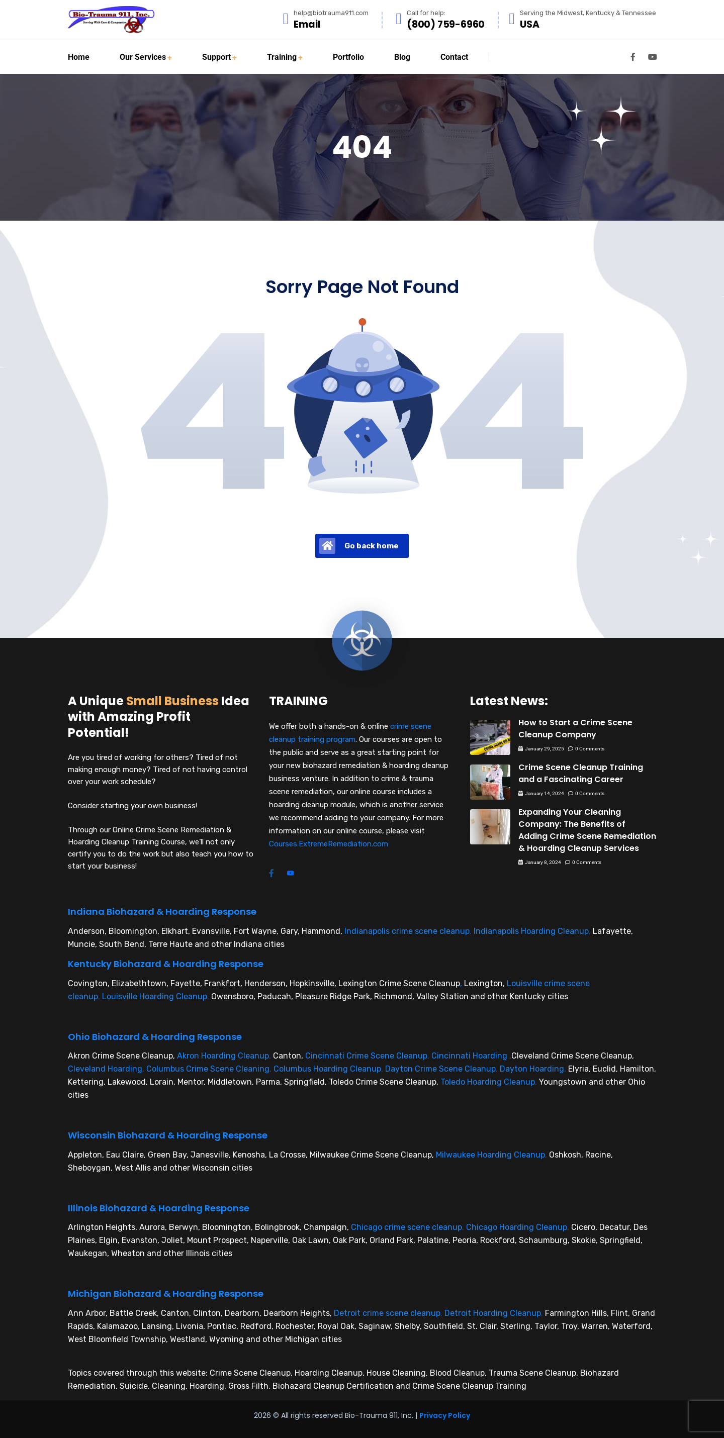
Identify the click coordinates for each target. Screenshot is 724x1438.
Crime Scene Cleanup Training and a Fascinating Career (580, 773)
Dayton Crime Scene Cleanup (440, 1069)
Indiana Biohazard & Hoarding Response (162, 911)
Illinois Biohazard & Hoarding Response (158, 1208)
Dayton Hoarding (532, 1069)
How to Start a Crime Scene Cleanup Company (575, 728)
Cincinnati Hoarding (469, 1056)
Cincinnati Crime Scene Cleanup (366, 1056)
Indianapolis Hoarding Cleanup (531, 931)
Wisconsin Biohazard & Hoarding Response (167, 1135)
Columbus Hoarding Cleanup (327, 1069)
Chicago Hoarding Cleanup (516, 1227)
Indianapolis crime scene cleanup (407, 931)
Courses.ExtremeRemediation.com (328, 843)
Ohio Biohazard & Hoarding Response (155, 1036)
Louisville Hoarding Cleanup (154, 996)
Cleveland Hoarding (105, 1069)
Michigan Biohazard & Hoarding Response (165, 1293)
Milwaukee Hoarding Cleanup (490, 1155)
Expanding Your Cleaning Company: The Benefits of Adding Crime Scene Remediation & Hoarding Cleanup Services (587, 830)
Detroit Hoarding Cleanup (492, 1313)
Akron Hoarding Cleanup (223, 1056)
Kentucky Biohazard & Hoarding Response (165, 963)
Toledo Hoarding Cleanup (487, 1082)
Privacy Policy (444, 1415)
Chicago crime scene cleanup (406, 1227)
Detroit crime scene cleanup (387, 1313)
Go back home (359, 546)
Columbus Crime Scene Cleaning (207, 1069)
